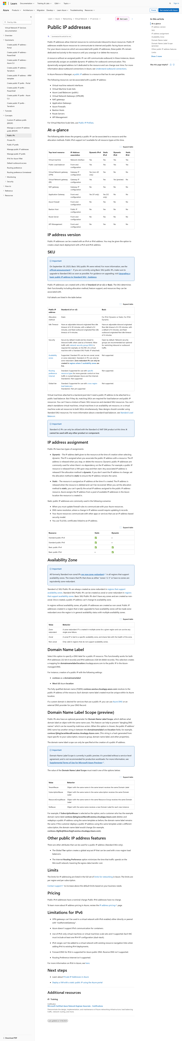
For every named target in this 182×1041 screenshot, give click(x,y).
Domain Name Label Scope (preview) (162, 44)
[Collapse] (31, 17)
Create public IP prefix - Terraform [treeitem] (16, 104)
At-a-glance (156, 23)
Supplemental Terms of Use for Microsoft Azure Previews (76, 762)
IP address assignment (160, 33)
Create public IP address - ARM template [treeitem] (19, 77)
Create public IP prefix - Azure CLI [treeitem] (18, 97)
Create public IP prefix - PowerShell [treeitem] (16, 89)
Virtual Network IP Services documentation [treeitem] (15, 29)
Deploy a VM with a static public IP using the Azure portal (77, 982)
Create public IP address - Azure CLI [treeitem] (17, 61)
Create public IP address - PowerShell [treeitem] (17, 54)
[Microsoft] (4, 3)
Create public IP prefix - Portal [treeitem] (18, 83)
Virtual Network (81, 19)
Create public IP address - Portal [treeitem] (17, 46)
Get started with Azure (169, 10)
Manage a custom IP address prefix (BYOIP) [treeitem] (18, 129)
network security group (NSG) (81, 345)
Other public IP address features (164, 49)
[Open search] (170, 3)
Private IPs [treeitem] (11, 140)
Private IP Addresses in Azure (76, 976)
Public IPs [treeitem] (11, 135)
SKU (153, 30)
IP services (94, 19)
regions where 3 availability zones (83, 363)
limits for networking (103, 876)
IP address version (159, 27)
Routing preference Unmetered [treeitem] (19, 172)
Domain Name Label (159, 40)
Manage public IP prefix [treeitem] (16, 154)
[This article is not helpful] (173, 64)
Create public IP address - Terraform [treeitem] (17, 69)
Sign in (176, 3)
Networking (67, 19)
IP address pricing (107, 905)
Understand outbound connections (111, 68)
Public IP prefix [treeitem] (12, 144)
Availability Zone (158, 37)
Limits (154, 52)
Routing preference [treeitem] (14, 168)
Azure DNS (117, 701)
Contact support (55, 885)
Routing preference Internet (53, 373)
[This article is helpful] (170, 64)
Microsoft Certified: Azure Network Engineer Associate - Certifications (75, 1006)
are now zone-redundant (92, 574)
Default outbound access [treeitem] (16, 163)
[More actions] (132, 19)
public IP (78, 74)
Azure (57, 19)
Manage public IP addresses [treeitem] (18, 149)
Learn (50, 19)
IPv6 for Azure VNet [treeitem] (14, 158)
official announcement (60, 270)
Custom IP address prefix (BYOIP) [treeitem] (16, 121)
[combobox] (17, 22)
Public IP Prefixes (86, 122)
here (87, 963)
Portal (153, 10)
